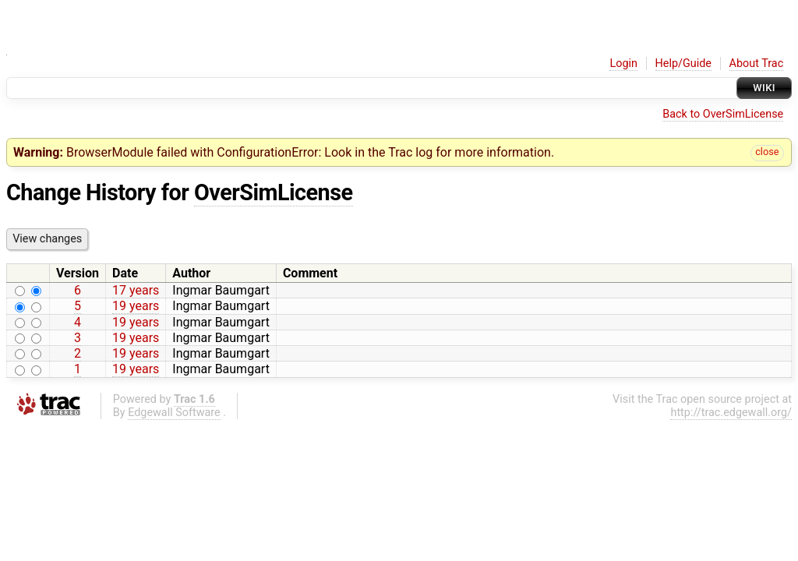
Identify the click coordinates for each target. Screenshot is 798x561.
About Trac (756, 63)
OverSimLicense (273, 192)
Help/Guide (683, 63)
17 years (135, 290)
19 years (135, 305)
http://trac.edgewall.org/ (731, 412)
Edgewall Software (174, 412)
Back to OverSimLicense (722, 114)
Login (623, 63)
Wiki (764, 88)
